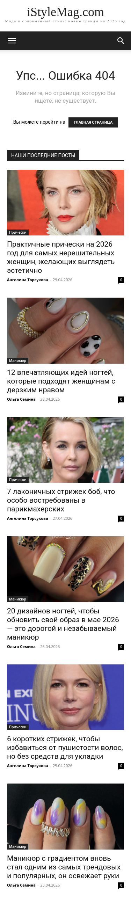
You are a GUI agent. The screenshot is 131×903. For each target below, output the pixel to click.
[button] (121, 40)
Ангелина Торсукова (27, 279)
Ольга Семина (21, 399)
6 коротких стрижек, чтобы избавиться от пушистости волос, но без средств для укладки (65, 747)
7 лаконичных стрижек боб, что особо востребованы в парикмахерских (61, 500)
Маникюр (17, 360)
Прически (18, 232)
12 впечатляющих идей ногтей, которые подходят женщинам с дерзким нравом (61, 381)
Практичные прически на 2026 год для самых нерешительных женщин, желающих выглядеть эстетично (61, 257)
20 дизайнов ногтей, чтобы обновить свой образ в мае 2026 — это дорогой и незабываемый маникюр (63, 624)
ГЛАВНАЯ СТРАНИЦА (93, 122)
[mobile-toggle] (12, 40)
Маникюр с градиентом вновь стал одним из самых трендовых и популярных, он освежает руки (64, 867)
